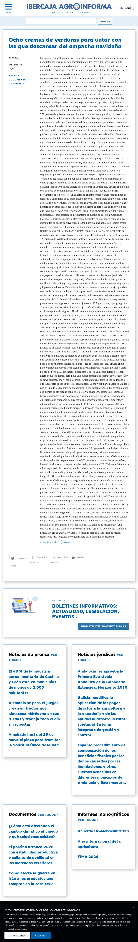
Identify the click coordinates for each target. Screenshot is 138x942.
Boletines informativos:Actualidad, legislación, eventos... (85, 611)
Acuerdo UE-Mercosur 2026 (103, 830)
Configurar (17, 935)
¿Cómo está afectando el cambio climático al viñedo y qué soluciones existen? (33, 831)
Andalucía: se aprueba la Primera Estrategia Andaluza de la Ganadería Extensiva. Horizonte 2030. (103, 679)
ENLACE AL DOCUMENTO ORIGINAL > (17, 79)
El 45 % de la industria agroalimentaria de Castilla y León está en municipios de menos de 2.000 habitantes (34, 681)
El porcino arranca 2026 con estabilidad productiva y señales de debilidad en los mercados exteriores (33, 854)
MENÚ (8, 12)
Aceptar (41, 935)
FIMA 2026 (88, 856)
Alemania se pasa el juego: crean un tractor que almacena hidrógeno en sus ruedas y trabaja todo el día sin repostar (34, 713)
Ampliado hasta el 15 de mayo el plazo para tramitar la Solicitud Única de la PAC (34, 739)
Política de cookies (19, 929)
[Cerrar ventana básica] (133, 907)
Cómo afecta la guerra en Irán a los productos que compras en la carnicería (32, 878)
